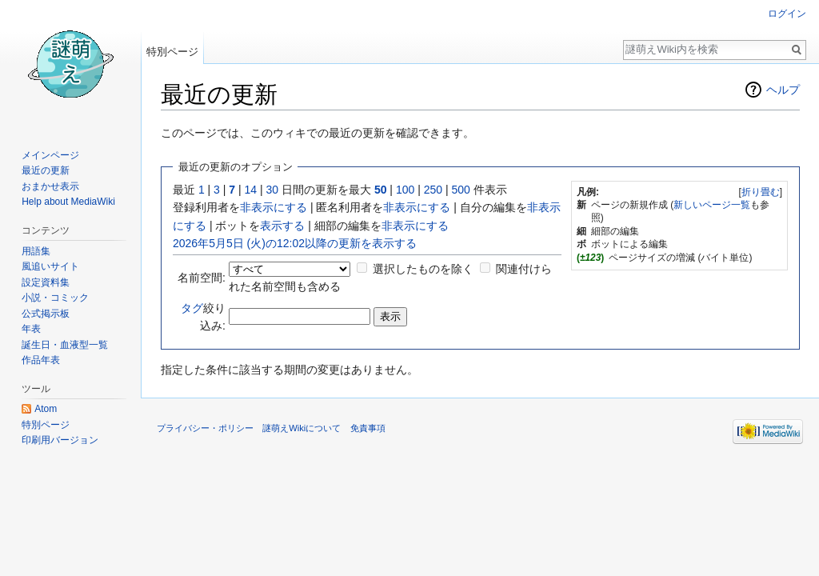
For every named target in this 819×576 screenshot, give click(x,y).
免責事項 (368, 428)
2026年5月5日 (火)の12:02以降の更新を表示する (295, 243)
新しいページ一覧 (711, 204)
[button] (760, 192)
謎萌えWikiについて (301, 428)
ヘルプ (783, 89)
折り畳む (760, 192)
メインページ (50, 155)
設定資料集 (46, 282)
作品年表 (41, 360)
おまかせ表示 (50, 186)
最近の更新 (46, 170)
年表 (31, 328)
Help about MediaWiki (68, 201)
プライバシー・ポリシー (205, 428)
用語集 (36, 251)
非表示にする (273, 207)
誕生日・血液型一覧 (65, 344)
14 (251, 189)
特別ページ (172, 52)
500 (460, 189)
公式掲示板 (46, 313)
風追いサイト (50, 266)
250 (433, 189)
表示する (282, 225)
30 (272, 189)
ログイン (787, 13)
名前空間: (202, 277)
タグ (192, 308)
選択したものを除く (423, 268)
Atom (45, 408)
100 (405, 189)
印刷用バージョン (60, 440)
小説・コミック (55, 297)
